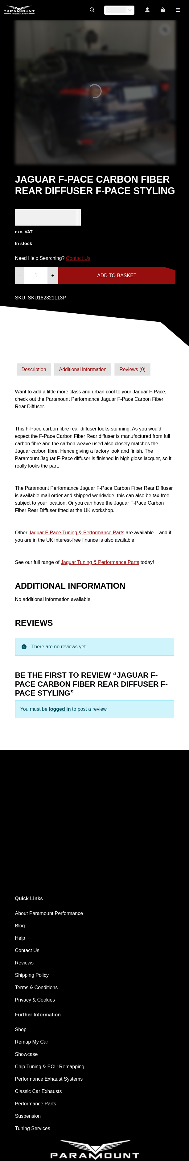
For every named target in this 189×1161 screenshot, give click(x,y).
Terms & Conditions (36, 987)
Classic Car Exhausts (38, 1091)
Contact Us (78, 258)
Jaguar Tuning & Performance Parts (100, 562)
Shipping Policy (32, 975)
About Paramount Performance (49, 913)
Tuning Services (32, 1128)
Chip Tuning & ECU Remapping (49, 1066)
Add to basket (116, 275)
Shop (21, 1029)
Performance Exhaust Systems (49, 1079)
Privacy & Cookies (35, 999)
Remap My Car (31, 1041)
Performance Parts (35, 1103)
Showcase (26, 1054)
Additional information (83, 369)
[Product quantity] (35, 275)
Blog (20, 925)
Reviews (24, 962)
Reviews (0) (132, 369)
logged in (60, 709)
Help (20, 938)
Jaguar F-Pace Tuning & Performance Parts (76, 532)
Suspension (28, 1116)
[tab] (34, 369)
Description (34, 369)
